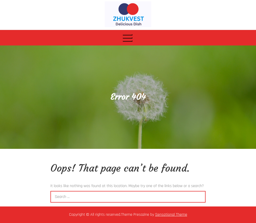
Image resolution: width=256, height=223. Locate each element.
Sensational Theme (171, 214)
